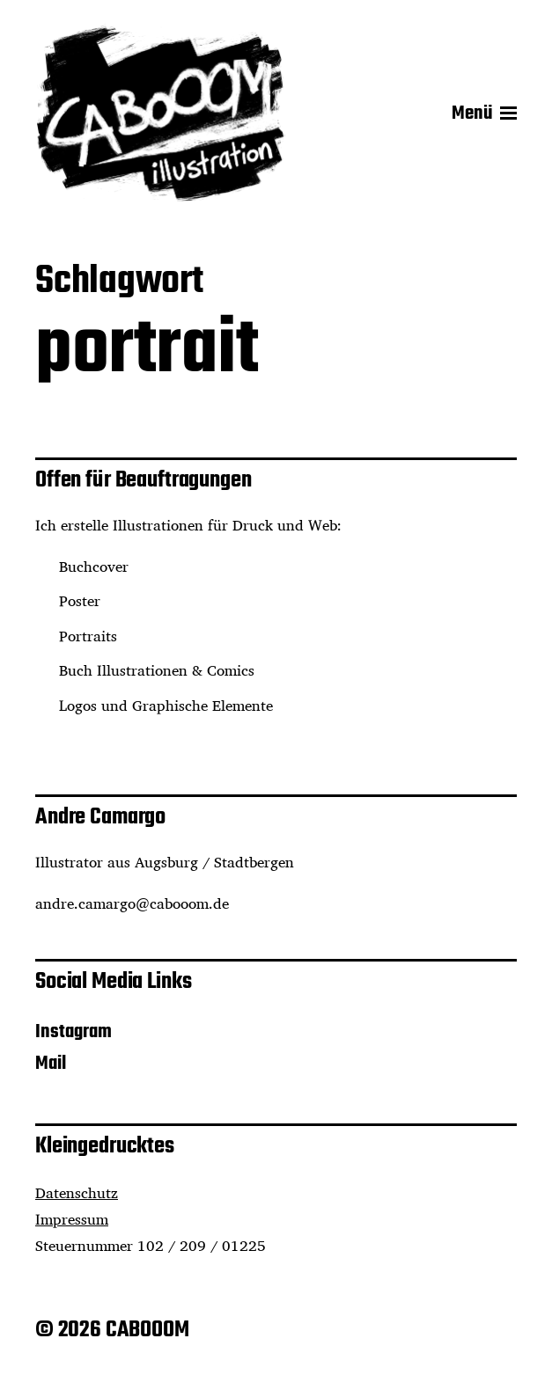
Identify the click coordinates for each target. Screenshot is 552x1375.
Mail (50, 1064)
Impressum (71, 1219)
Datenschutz (76, 1193)
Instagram (73, 1032)
